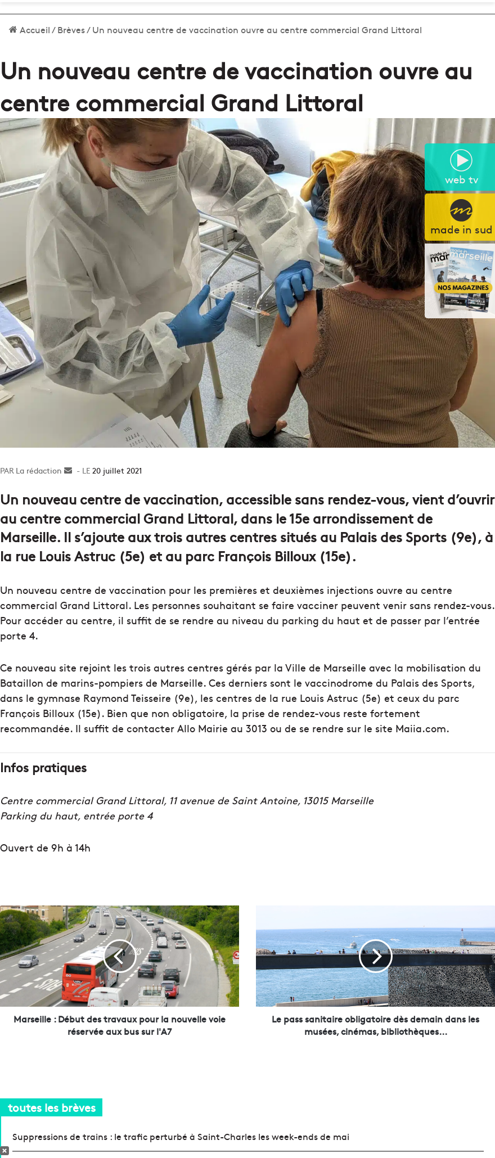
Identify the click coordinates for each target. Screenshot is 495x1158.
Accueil (29, 29)
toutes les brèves (52, 1107)
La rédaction (39, 470)
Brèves (71, 29)
